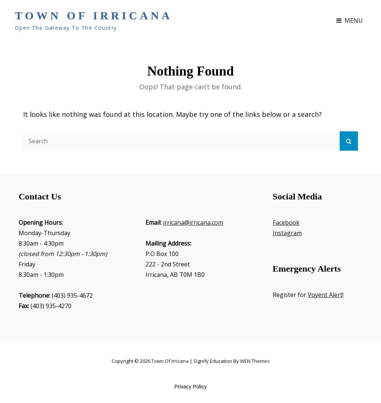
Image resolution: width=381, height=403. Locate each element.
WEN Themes (255, 361)
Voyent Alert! (325, 295)
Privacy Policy (190, 387)
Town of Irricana (93, 15)
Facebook (286, 222)
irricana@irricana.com (193, 222)
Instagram (287, 233)
